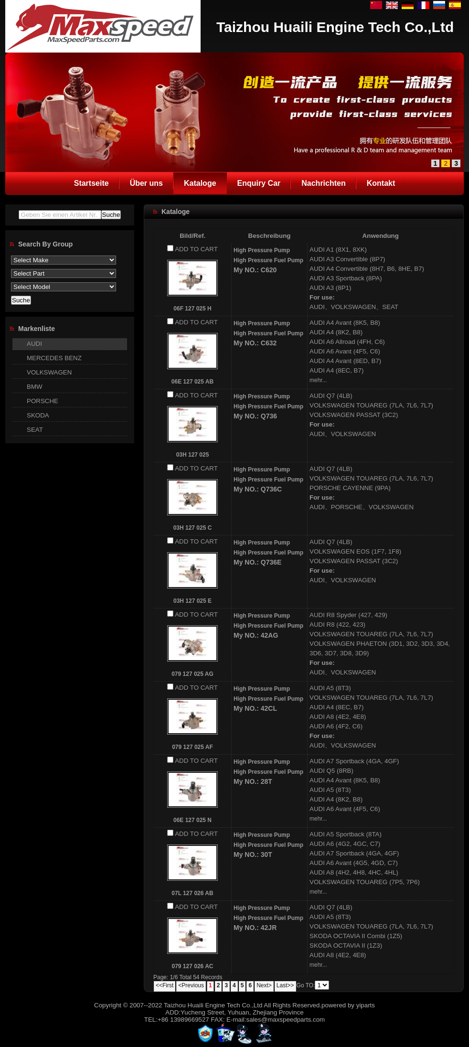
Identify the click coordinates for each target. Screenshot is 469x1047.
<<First (164, 985)
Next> (264, 985)
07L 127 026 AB (192, 893)
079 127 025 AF (192, 747)
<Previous (191, 985)
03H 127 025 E (192, 601)
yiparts (365, 1005)
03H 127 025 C (192, 527)
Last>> (285, 985)
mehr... (318, 380)
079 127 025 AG (192, 674)
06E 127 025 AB (192, 381)
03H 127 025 (192, 454)
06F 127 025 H (192, 308)
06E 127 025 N (192, 820)
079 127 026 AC (192, 966)
